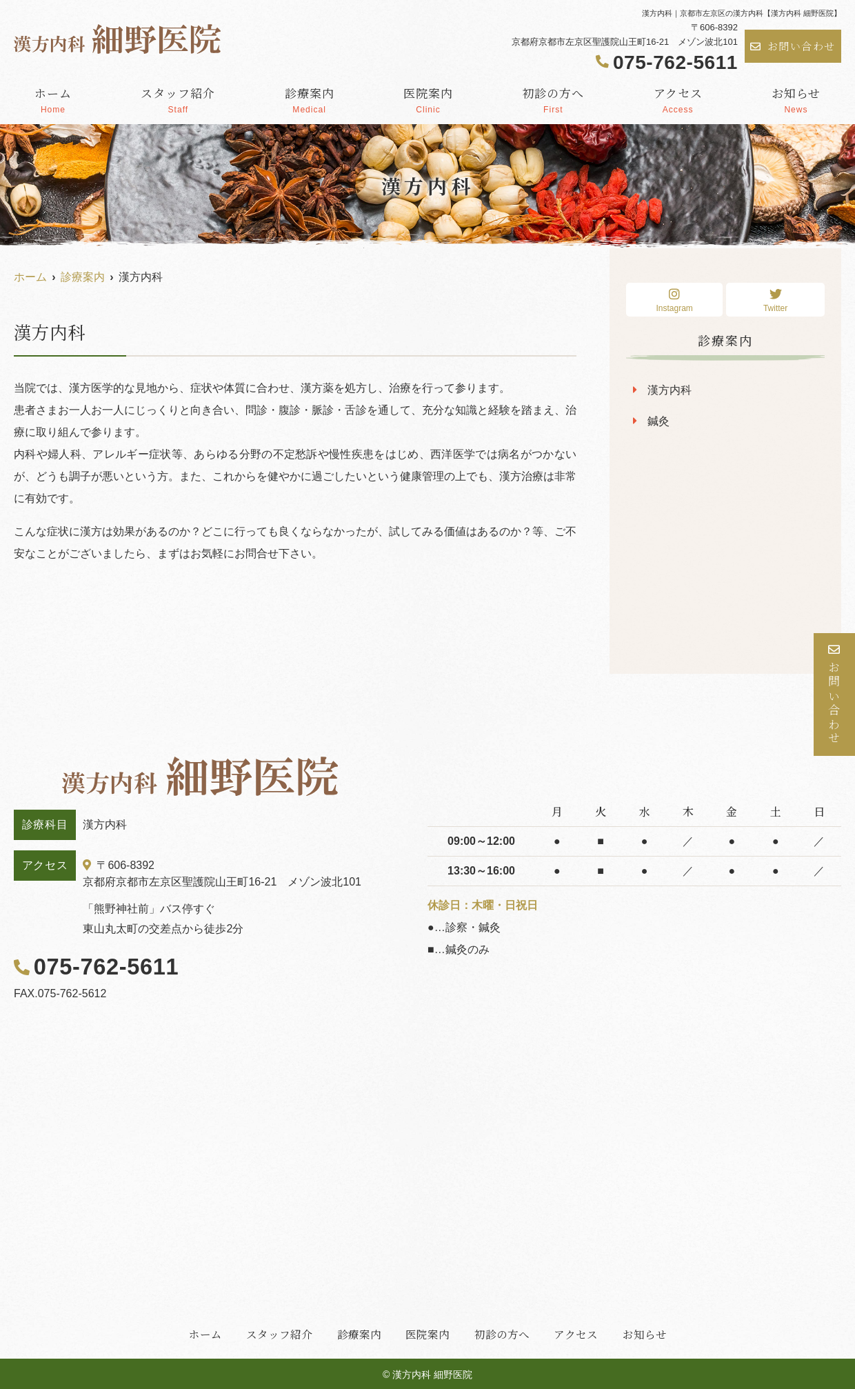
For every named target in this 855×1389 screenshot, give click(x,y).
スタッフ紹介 (178, 99)
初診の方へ (553, 99)
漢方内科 (669, 390)
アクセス (678, 99)
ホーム (53, 99)
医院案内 (428, 99)
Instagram (674, 300)
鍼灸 (658, 421)
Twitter (775, 300)
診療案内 (309, 99)
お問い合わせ (793, 46)
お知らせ (796, 99)
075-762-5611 (100, 966)
